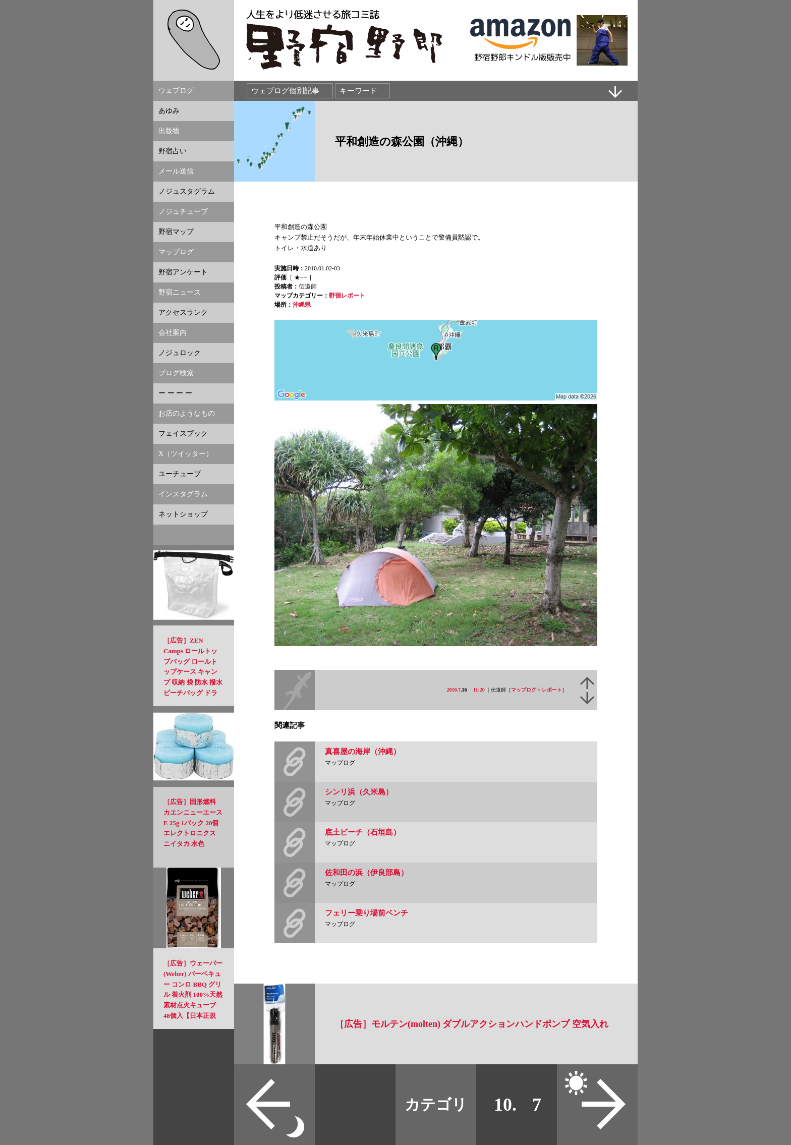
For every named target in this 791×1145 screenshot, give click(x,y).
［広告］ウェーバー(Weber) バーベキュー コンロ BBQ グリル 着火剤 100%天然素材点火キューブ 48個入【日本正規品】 (192, 994)
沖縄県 (302, 304)
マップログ (523, 690)
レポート (552, 690)
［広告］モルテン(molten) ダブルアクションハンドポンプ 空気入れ (471, 1024)
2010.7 (454, 690)
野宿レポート (347, 295)
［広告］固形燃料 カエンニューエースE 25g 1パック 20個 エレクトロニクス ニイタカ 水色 (192, 822)
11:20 (479, 690)
